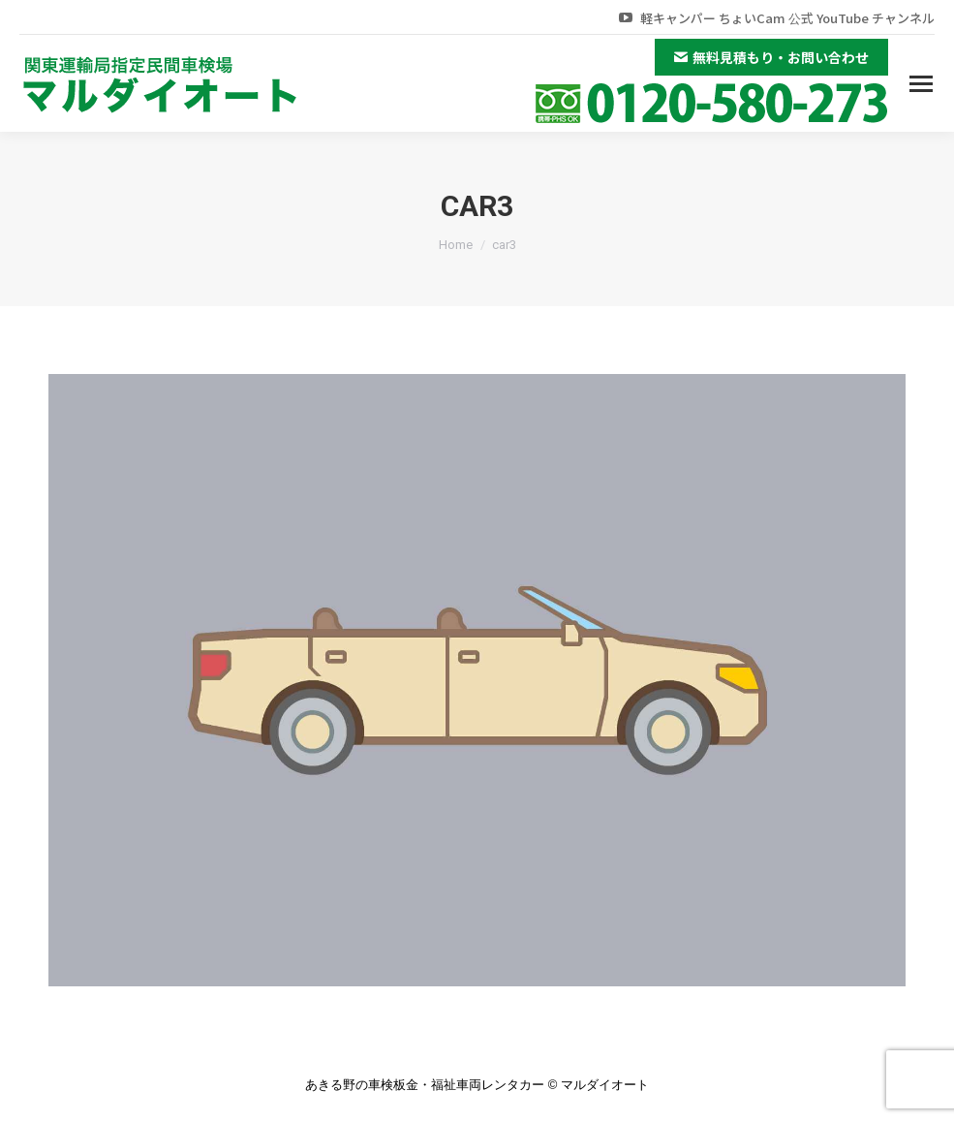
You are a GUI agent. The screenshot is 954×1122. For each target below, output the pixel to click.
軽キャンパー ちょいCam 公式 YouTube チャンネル (775, 18)
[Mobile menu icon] (921, 84)
